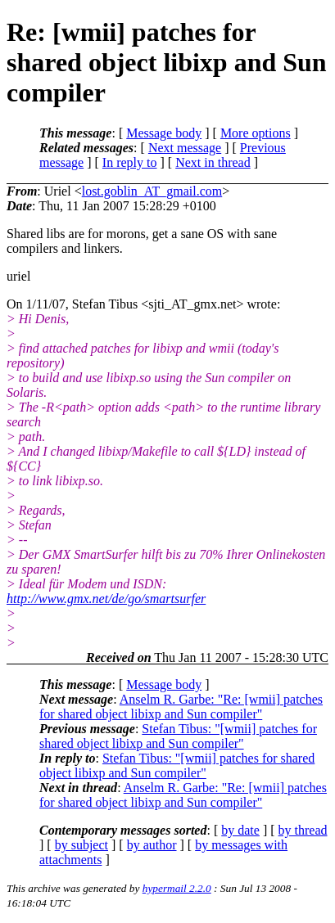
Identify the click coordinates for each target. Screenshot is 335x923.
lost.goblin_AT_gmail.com (152, 191)
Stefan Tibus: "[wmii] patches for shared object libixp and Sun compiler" (178, 736)
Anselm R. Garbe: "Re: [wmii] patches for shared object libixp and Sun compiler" (181, 706)
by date (240, 830)
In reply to (129, 162)
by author (152, 845)
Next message (184, 148)
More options (255, 133)
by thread (303, 830)
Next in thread (213, 162)
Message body (163, 133)
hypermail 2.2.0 (177, 888)
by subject (81, 845)
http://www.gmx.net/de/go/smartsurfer (106, 599)
